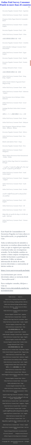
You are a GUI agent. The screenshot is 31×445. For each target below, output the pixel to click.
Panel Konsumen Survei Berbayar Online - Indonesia (13, 97)
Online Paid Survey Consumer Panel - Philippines (12, 150)
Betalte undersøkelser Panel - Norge (12, 142)
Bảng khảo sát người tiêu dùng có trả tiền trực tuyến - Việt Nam (15, 215)
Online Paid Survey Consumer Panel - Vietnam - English (15, 221)
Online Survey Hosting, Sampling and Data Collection (15, 301)
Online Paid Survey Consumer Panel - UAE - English (14, 201)
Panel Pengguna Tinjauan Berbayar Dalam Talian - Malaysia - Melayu (14, 127)
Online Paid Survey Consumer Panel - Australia (15, 15)
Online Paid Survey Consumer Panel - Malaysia (15, 122)
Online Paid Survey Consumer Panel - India (14, 87)
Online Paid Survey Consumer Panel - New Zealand (13, 136)
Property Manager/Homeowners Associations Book (15, 431)
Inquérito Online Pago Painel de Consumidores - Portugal (15, 161)
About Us (20, 296)
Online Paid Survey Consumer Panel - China (14, 34)
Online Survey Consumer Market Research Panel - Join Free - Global (15, 428)
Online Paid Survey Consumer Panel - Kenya (14, 118)
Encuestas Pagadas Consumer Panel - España (14, 58)
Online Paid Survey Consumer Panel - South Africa (14, 184)
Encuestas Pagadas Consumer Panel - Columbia (15, 43)
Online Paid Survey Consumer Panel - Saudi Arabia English (14, 173)
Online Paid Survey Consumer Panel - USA (14, 210)
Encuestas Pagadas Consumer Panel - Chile (14, 30)
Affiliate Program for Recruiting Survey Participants (15, 436)
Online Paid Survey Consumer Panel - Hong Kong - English (14, 77)
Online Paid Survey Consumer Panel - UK (13, 206)
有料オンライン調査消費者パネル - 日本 (14, 114)
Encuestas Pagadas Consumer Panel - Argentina (15, 11)
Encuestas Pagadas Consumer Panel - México (14, 132)
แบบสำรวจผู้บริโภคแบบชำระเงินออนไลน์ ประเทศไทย (14, 195)
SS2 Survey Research (8, 433)
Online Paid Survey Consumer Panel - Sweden (14, 189)
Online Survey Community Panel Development (15, 299)
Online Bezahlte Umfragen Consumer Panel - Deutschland (14, 47)
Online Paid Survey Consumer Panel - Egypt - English (14, 53)
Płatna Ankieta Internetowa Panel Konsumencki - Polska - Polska (15, 156)
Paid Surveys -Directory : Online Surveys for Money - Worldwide (15, 307)
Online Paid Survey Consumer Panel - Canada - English (15, 25)
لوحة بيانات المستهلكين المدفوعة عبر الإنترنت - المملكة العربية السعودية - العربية (15, 167)
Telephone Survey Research (21, 433)
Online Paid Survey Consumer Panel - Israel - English (14, 103)
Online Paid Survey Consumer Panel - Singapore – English (15, 178)
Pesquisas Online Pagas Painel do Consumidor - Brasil (15, 19)
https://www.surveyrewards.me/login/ (15, 270)
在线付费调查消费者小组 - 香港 (11, 72)
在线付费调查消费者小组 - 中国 (11, 38)
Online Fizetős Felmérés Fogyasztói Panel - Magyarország (14, 82)
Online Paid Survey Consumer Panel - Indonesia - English (15, 92)
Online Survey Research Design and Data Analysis (15, 304)
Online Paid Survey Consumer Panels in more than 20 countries (15, 311)
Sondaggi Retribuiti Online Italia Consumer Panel (14, 109)
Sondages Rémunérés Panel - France (12, 68)
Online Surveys (12, 296)
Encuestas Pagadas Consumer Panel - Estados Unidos (14, 63)
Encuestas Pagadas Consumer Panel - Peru (14, 146)
